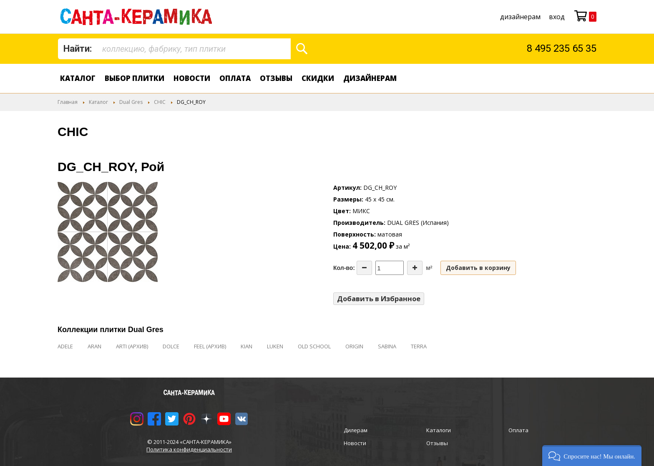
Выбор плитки (134, 78)
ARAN (94, 346)
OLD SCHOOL (314, 346)
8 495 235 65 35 (561, 48)
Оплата (235, 78)
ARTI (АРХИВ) (132, 346)
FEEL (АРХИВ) (210, 346)
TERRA (419, 346)
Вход (557, 16)
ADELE (65, 346)
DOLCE (171, 346)
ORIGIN (354, 346)
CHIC (160, 102)
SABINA (387, 346)
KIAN (246, 346)
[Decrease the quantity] (364, 268)
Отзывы (276, 78)
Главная (68, 102)
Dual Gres (131, 102)
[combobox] (174, 49)
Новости (192, 78)
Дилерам (355, 430)
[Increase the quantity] (415, 268)
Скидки (318, 78)
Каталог (78, 78)
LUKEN (275, 346)
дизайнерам (520, 16)
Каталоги (438, 430)
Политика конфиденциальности (189, 449)
